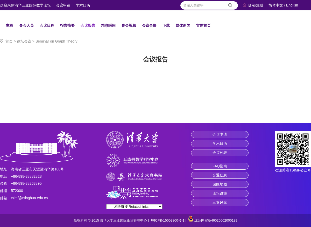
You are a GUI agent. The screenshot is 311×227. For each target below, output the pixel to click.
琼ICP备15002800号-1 (168, 220)
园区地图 (220, 184)
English (292, 5)
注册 (259, 5)
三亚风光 (220, 202)
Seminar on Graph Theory (56, 41)
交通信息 (220, 175)
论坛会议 (24, 41)
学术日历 (83, 5)
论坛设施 (220, 193)
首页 (9, 41)
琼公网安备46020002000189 (215, 220)
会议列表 (220, 152)
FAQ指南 (220, 166)
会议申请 (63, 5)
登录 (251, 5)
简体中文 (275, 5)
